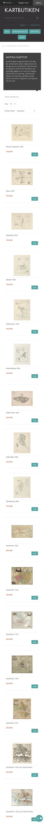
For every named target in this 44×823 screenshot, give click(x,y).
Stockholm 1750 (12, 679)
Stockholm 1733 (12, 634)
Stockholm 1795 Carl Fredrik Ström (19, 812)
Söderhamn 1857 (12, 324)
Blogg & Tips (23, 3)
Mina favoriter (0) (20, 31)
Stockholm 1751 (12, 723)
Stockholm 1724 (12, 590)
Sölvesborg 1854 (12, 501)
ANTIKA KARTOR (23, 46)
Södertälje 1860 (12, 457)
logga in (23, 25)
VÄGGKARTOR (11, 46)
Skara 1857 (10, 191)
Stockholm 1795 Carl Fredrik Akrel (19, 767)
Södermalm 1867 (12, 413)
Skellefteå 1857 (12, 235)
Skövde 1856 (11, 280)
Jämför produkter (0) (11, 97)
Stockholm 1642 (12, 546)
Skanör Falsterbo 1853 (14, 147)
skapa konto (35, 25)
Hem (3, 46)
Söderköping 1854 (13, 368)
